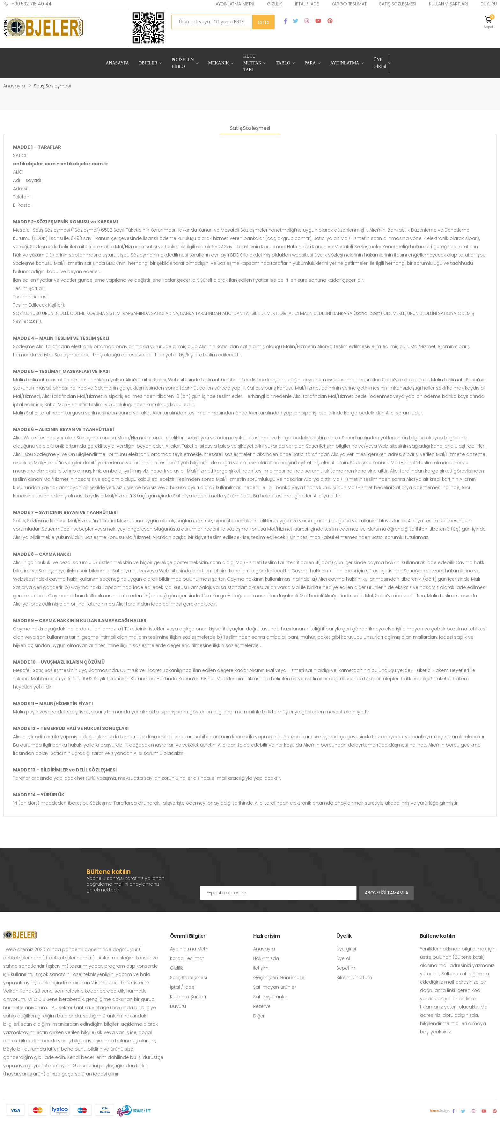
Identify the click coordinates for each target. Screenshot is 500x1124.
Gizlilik (274, 4)
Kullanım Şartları (448, 4)
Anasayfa (117, 63)
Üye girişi (346, 949)
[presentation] (248, 872)
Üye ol (343, 958)
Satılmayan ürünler (274, 987)
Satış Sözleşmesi (397, 4)
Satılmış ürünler (270, 997)
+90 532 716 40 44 (27, 3)
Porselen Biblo (183, 63)
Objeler (147, 63)
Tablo (283, 63)
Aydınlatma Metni (235, 4)
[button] (488, 22)
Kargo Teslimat (348, 4)
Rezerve (262, 1006)
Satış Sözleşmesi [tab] (250, 128)
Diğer (259, 1016)
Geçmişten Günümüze (279, 977)
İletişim (260, 968)
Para (310, 63)
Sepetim (345, 968)
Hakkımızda (266, 958)
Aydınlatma (344, 63)
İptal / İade (307, 4)
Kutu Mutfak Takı (252, 63)
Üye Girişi (379, 63)
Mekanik (218, 63)
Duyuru (489, 4)
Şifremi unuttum (354, 977)
